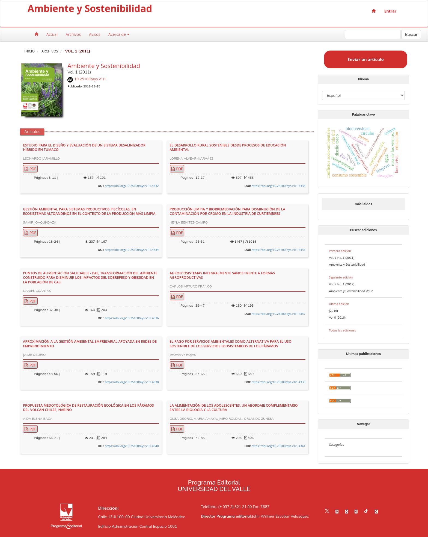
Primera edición (340, 251)
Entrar (390, 11)
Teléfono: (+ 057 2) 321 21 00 (226, 506)
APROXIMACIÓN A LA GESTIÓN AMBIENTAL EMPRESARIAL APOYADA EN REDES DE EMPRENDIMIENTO (90, 343)
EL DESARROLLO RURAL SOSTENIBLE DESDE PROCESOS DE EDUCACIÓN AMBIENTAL (228, 147)
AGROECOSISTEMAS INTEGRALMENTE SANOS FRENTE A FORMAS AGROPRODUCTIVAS (222, 275)
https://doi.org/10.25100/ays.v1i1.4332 (132, 186)
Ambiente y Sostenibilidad (90, 9)
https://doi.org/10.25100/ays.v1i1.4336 (132, 318)
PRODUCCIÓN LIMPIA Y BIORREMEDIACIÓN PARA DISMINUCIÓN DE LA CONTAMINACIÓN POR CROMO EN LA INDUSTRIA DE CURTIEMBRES (227, 211)
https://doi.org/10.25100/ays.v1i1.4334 (132, 250)
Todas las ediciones (342, 330)
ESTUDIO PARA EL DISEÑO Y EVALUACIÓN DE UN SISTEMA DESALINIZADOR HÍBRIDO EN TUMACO (84, 147)
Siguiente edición (341, 277)
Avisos (94, 34)
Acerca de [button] (118, 34)
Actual (51, 34)
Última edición (339, 304)
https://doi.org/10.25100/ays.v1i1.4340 (132, 446)
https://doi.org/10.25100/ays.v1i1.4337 (278, 314)
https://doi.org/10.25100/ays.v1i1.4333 (278, 186)
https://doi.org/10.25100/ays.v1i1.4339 (278, 382)
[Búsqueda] (372, 34)
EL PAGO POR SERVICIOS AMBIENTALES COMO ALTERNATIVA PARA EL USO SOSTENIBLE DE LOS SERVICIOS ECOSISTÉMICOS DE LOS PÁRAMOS (231, 343)
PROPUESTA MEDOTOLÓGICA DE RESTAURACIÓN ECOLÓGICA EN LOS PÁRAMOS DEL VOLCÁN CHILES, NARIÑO (88, 407)
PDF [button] (32, 168)
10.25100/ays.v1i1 (90, 78)
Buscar (411, 34)
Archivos (73, 34)
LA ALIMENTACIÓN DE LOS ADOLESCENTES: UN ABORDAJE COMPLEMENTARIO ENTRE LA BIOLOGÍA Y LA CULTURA (234, 407)
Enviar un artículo (365, 59)
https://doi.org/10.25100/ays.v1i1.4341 (278, 446)
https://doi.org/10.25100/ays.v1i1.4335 (278, 250)
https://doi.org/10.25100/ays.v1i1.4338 (132, 382)
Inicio (29, 51)
